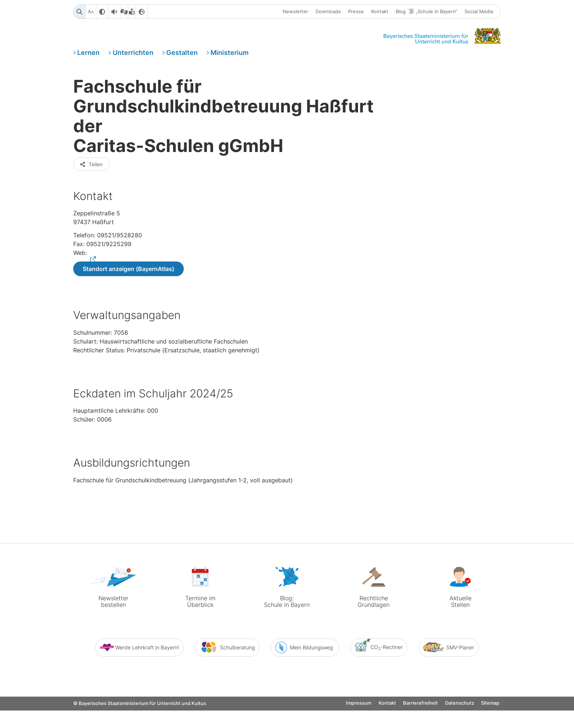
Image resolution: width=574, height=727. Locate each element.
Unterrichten (133, 56)
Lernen (88, 56)
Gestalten (182, 56)
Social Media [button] (479, 12)
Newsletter (295, 12)
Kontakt (379, 12)
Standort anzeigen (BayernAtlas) (128, 300)
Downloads (328, 12)
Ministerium (229, 56)
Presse (356, 12)
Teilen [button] (90, 195)
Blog (426, 12)
